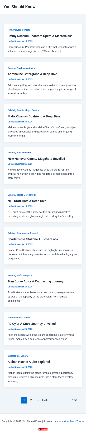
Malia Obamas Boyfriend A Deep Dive (34, 116)
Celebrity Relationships (19, 110)
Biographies (13, 356)
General (26, 30)
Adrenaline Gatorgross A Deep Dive (32, 74)
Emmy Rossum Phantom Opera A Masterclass (40, 36)
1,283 (45, 400)
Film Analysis (14, 30)
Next (76, 400)
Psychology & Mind (25, 68)
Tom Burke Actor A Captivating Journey (35, 281)
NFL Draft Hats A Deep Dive (27, 201)
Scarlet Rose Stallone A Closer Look (33, 239)
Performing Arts (24, 275)
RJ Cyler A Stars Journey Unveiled (32, 323)
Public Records (23, 152)
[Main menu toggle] (79, 7)
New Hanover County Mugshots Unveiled (36, 159)
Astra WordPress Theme (70, 421)
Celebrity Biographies (18, 233)
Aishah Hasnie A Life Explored (29, 362)
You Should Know (19, 6)
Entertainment (15, 317)
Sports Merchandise (26, 195)
